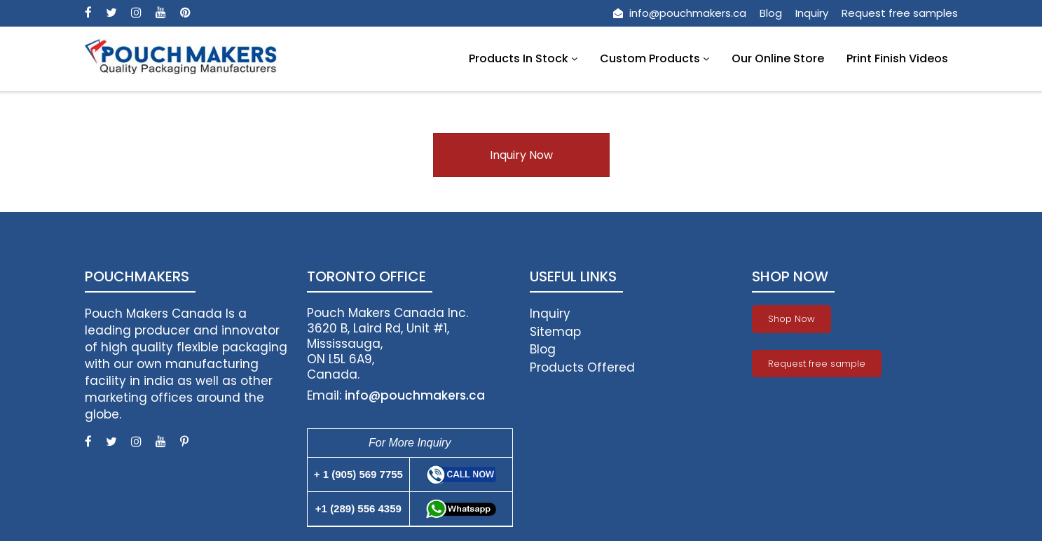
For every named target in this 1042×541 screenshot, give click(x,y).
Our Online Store (778, 58)
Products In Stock (523, 58)
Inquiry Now (521, 155)
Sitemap (555, 331)
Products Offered (582, 367)
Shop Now (791, 318)
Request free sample (816, 363)
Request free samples (900, 13)
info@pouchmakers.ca (679, 13)
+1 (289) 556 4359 (358, 508)
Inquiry (811, 13)
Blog (771, 13)
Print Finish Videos (897, 58)
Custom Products (654, 58)
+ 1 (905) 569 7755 (358, 474)
